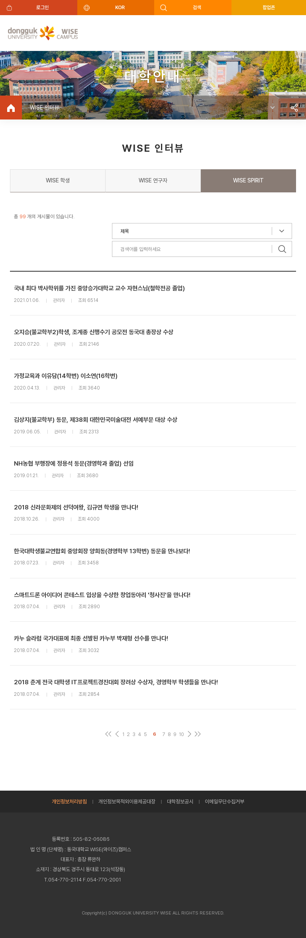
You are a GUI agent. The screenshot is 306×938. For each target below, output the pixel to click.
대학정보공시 (180, 802)
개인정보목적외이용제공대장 (126, 802)
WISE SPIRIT (248, 180)
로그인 (42, 7)
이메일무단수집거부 (224, 802)
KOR (120, 7)
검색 (197, 7)
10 (181, 734)
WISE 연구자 (153, 180)
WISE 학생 (58, 180)
